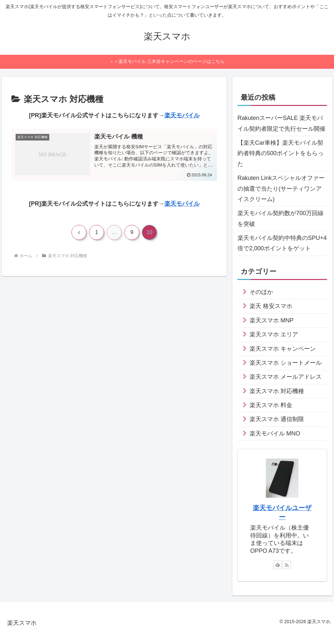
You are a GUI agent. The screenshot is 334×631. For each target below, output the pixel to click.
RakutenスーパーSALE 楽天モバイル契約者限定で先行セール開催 (281, 123)
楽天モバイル (182, 115)
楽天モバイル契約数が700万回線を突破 (280, 218)
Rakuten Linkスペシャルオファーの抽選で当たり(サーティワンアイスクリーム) (281, 188)
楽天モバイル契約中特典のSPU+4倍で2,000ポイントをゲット (282, 243)
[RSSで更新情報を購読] (286, 565)
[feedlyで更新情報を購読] (277, 565)
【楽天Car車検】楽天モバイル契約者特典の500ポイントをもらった (280, 153)
